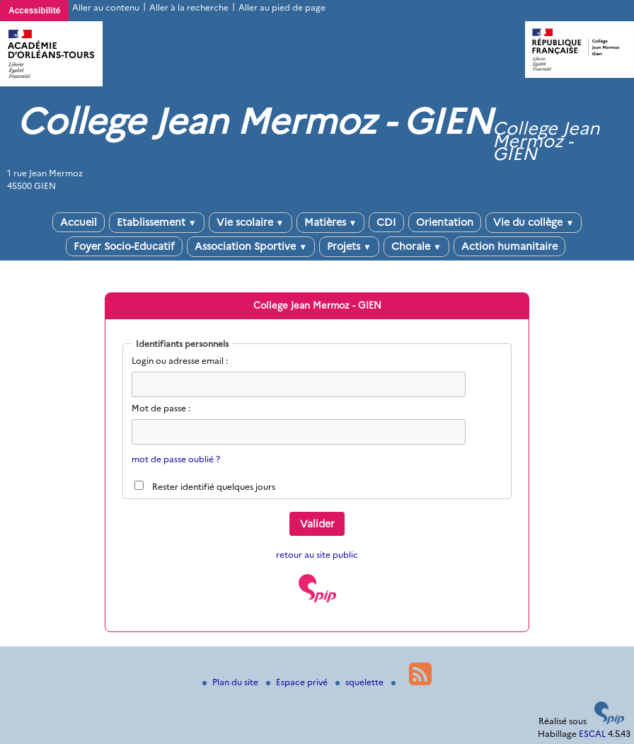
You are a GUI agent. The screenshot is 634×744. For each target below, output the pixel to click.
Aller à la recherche (189, 7)
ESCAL (592, 733)
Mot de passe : (161, 408)
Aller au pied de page (281, 7)
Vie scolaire (250, 222)
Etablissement (157, 222)
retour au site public (317, 554)
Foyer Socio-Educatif (124, 246)
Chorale (416, 246)
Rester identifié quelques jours (213, 486)
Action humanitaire (509, 246)
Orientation (444, 222)
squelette (360, 682)
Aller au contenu (105, 7)
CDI (386, 222)
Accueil (78, 222)
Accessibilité (34, 11)
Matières (330, 222)
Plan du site (231, 682)
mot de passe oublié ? (176, 459)
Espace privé (298, 682)
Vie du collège (533, 222)
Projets (349, 246)
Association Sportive (251, 246)
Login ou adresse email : (180, 360)
